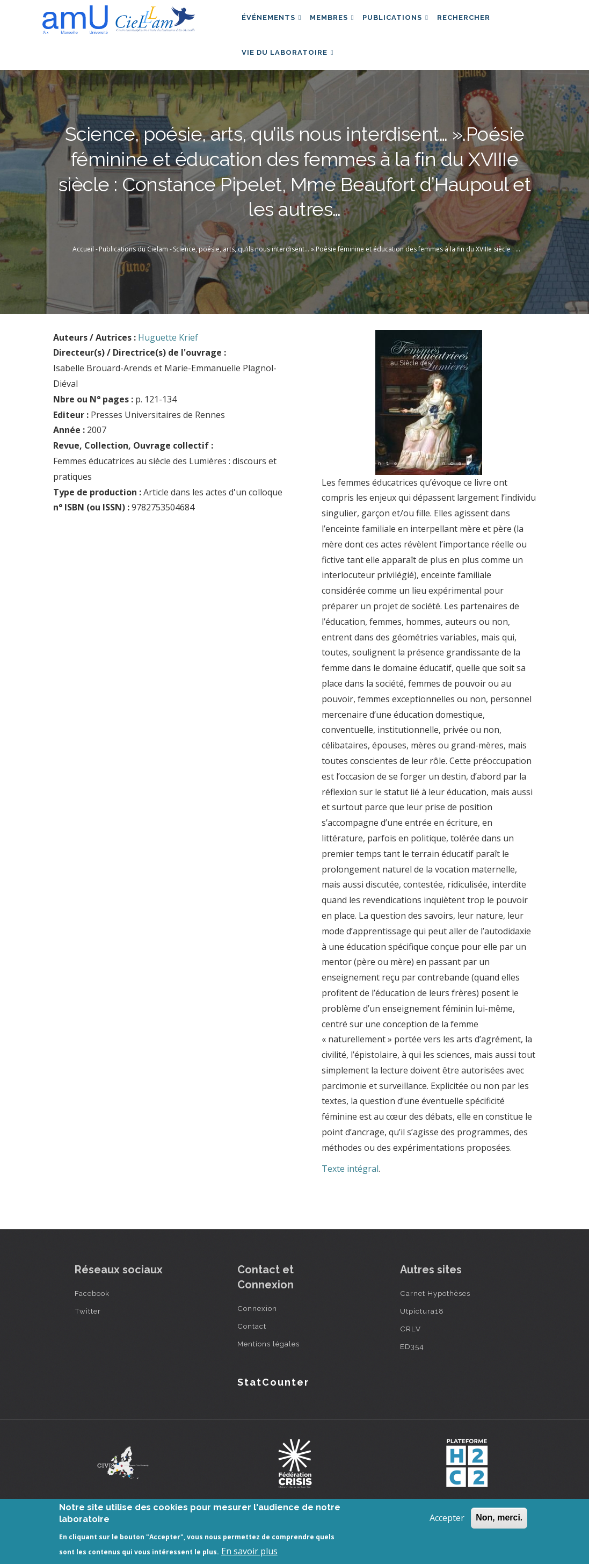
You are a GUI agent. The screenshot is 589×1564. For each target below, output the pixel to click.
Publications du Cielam (133, 273)
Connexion (257, 1332)
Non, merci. (499, 1517)
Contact (251, 1350)
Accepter (447, 1518)
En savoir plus (249, 1551)
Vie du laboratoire (290, 70)
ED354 (412, 1370)
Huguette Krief (168, 361)
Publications (407, 23)
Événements (274, 23)
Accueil (83, 273)
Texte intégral (350, 1192)
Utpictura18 (422, 1335)
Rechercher (479, 23)
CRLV (410, 1353)
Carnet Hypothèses (435, 1317)
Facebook (92, 1317)
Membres (339, 23)
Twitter (88, 1335)
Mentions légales (268, 1368)
